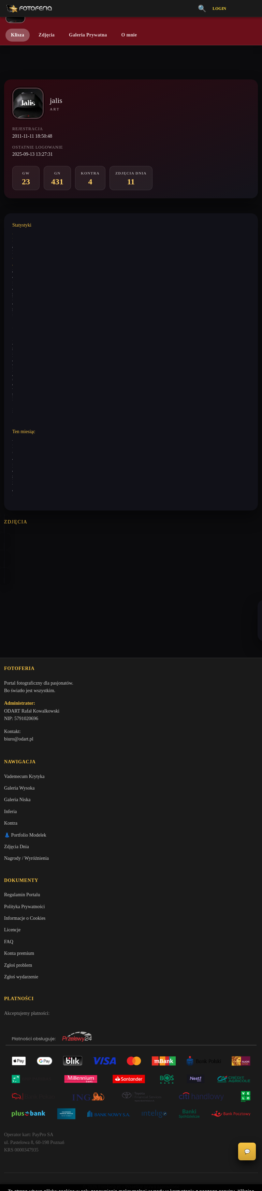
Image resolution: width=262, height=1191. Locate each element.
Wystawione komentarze (32, 233)
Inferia (10, 770)
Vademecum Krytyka (24, 735)
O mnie (129, 34)
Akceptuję (131, 1162)
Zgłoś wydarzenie (21, 937)
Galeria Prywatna (88, 34)
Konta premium (19, 913)
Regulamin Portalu (22, 854)
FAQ (8, 901)
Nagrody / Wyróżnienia (26, 817)
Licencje (12, 889)
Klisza (17, 34)
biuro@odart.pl (18, 696)
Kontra (10, 782)
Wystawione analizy (28, 258)
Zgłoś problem (18, 925)
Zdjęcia (47, 34)
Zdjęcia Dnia (16, 805)
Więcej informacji (131, 1180)
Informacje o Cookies (24, 878)
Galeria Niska (17, 758)
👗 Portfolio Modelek (25, 793)
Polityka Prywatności (24, 866)
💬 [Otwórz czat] (247, 1151)
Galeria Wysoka (19, 747)
